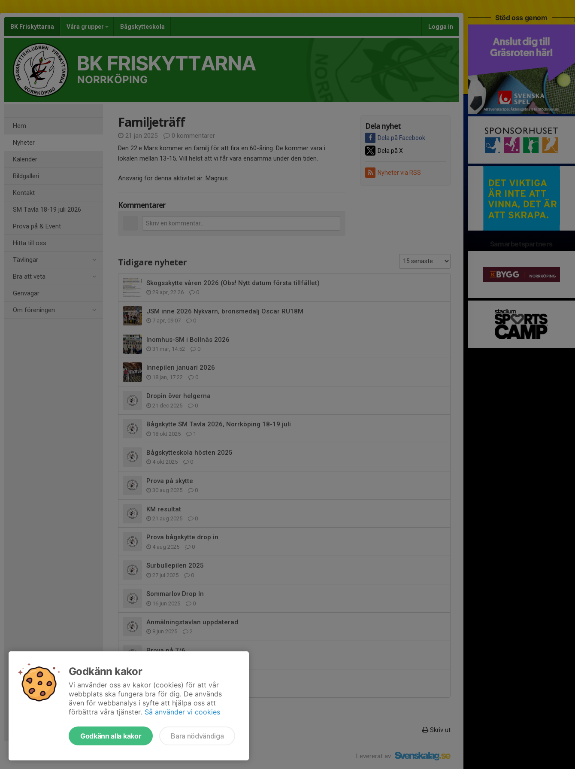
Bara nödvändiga (197, 736)
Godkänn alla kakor (110, 736)
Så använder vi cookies (182, 712)
